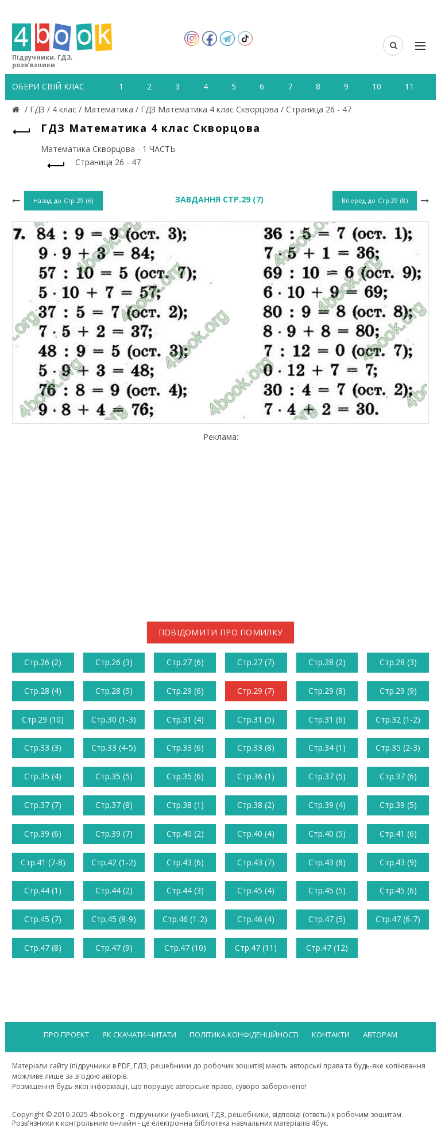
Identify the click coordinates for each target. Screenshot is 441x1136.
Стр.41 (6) (398, 833)
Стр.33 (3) (42, 747)
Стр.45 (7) (42, 919)
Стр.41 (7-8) (43, 862)
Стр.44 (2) (114, 890)
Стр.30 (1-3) (113, 719)
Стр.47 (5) (327, 919)
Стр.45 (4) (255, 890)
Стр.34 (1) (327, 747)
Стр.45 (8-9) (113, 919)
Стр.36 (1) (255, 776)
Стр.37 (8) (114, 804)
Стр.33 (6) (185, 747)
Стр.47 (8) (42, 947)
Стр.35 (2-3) (398, 747)
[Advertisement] (220, 522)
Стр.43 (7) (255, 862)
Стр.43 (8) (327, 862)
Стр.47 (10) (185, 947)
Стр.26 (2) (42, 662)
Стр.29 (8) (327, 690)
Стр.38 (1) (185, 804)
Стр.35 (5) (114, 776)
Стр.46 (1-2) (185, 919)
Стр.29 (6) (185, 690)
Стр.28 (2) (327, 662)
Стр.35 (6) (185, 776)
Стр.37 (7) (42, 804)
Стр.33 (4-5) (113, 747)
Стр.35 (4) (42, 776)
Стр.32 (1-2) (398, 719)
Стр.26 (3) (114, 662)
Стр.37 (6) (398, 776)
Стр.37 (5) (327, 776)
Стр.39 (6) (42, 833)
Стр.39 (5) (398, 804)
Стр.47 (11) (256, 947)
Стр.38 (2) (255, 804)
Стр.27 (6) (185, 662)
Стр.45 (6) (398, 890)
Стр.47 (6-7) (398, 919)
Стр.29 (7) (255, 690)
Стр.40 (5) (327, 833)
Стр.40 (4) (255, 833)
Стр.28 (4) (42, 690)
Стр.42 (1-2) (113, 862)
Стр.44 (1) (42, 890)
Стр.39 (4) (327, 804)
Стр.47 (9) (114, 947)
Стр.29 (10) (43, 719)
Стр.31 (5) (255, 719)
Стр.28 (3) (398, 662)
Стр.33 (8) (255, 747)
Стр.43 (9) (398, 862)
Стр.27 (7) (255, 662)
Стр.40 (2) (185, 833)
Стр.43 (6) (185, 862)
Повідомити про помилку (220, 632)
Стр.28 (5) (114, 690)
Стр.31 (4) (185, 719)
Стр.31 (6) (327, 719)
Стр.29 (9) (398, 690)
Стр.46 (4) (255, 919)
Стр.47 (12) (327, 947)
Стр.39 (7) (114, 833)
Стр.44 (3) (185, 890)
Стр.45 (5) (327, 890)
